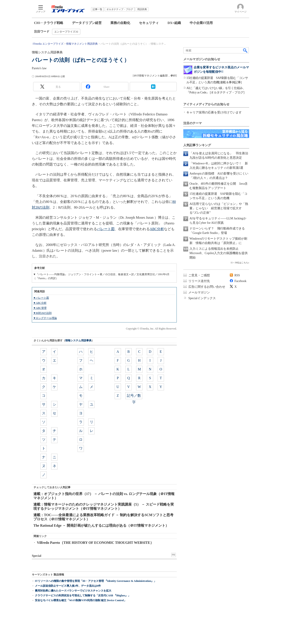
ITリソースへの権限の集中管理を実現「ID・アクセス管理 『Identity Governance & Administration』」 (95, 581)
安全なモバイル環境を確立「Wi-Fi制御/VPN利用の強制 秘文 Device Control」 (80, 600)
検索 (245, 50)
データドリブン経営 (87, 23)
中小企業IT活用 (201, 23)
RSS (237, 275)
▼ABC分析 (40, 302)
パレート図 (106, 229)
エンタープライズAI (66, 31)
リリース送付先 (199, 281)
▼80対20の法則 (42, 313)
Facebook (240, 281)
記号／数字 (134, 396)
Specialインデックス (202, 298)
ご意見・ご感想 (199, 275)
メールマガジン (199, 292)
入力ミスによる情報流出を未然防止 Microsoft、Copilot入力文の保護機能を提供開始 (218, 253)
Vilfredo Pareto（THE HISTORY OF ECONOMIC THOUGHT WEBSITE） (95, 542)
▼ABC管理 (40, 307)
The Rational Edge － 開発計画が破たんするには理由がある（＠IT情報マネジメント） (101, 525)
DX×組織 (174, 23)
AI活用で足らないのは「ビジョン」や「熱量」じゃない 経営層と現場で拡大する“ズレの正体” (218, 208)
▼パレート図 (41, 297)
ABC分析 (157, 229)
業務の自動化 (120, 23)
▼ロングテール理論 (45, 318)
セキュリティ (149, 23)
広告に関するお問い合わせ (206, 286)
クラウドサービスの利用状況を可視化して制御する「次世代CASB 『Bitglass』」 (82, 595)
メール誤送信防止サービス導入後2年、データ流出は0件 (68, 585)
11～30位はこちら (239, 262)
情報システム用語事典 (78, 340)
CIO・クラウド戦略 (48, 23)
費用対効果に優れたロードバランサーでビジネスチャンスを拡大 (73, 590)
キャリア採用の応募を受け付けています (214, 112)
